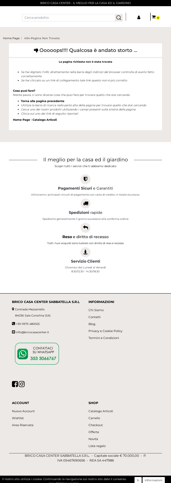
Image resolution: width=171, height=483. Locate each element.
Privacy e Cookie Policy (105, 331)
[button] (119, 17)
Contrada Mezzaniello (30, 309)
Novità (93, 439)
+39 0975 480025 (28, 324)
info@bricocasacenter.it (32, 332)
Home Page (11, 38)
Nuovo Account (23, 411)
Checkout (95, 425)
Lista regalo (97, 446)
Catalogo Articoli (44, 120)
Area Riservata (22, 425)
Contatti (94, 317)
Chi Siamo (96, 310)
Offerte (93, 432)
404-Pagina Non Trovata (42, 38)
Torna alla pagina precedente (42, 101)
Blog (91, 324)
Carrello (94, 418)
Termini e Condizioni (103, 338)
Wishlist (18, 418)
